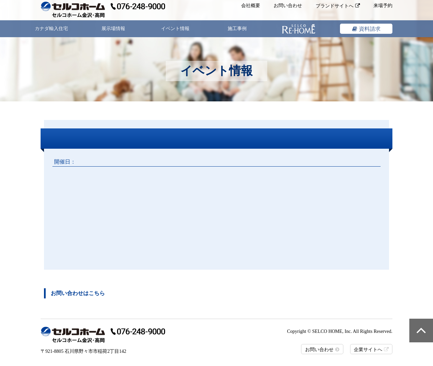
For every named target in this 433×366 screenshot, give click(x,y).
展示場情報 (113, 28)
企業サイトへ (368, 349)
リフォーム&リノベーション (299, 28)
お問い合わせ (288, 5)
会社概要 (250, 5)
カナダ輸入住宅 (51, 28)
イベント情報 (175, 28)
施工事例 (237, 28)
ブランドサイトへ (335, 5)
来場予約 (382, 5)
